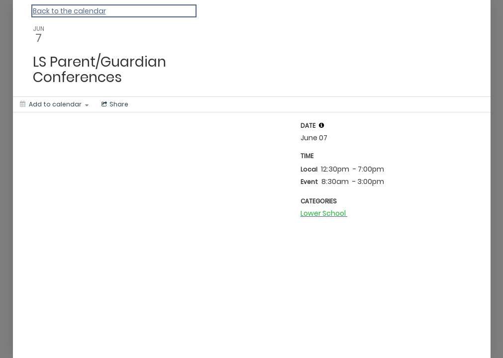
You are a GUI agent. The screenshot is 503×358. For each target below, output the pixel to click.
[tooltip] (321, 125)
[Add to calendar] (54, 104)
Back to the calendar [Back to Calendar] (69, 11)
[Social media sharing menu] (114, 104)
